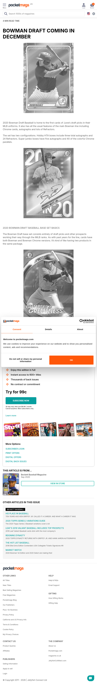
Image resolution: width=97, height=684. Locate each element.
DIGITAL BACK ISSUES (16, 461)
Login (5, 673)
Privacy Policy (8, 615)
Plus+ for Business (10, 610)
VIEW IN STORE (57, 483)
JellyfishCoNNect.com (57, 661)
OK (71, 360)
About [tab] (80, 329)
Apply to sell (8, 669)
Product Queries (9, 646)
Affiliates (6, 651)
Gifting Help (53, 603)
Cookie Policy (8, 629)
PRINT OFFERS (12, 453)
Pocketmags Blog (10, 600)
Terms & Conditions (10, 624)
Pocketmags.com (55, 651)
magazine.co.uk (54, 656)
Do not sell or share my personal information (25, 360)
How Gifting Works (55, 598)
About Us (52, 646)
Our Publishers (8, 605)
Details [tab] (48, 329)
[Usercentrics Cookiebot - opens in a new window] (81, 321)
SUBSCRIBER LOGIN (15, 449)
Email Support (54, 585)
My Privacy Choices (11, 634)
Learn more (11, 415)
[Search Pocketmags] (6, 14)
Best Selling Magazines (12, 590)
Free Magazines (9, 595)
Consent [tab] (17, 329)
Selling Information (10, 664)
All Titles (6, 580)
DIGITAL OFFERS (13, 457)
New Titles (7, 585)
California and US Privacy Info (14, 620)
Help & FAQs (53, 580)
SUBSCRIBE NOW (21, 400)
